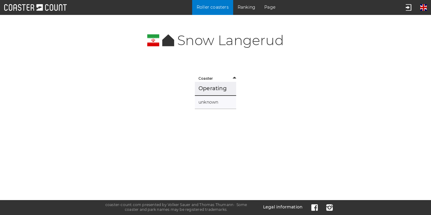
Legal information (283, 207)
